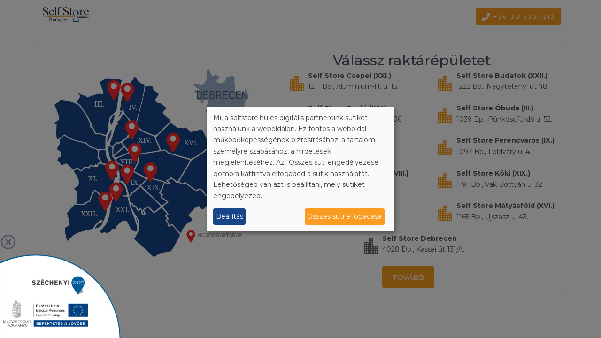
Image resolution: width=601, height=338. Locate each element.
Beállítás (229, 216)
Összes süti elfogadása (344, 216)
